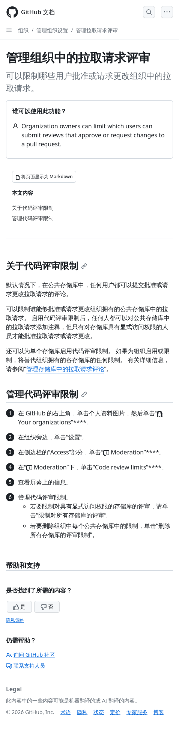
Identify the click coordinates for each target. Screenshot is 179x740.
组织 (23, 30)
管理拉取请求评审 (97, 30)
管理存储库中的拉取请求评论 (65, 369)
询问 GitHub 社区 (30, 654)
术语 (65, 712)
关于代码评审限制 (46, 265)
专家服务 (136, 712)
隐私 (82, 712)
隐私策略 (15, 620)
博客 (158, 712)
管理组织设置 (52, 30)
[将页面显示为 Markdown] (44, 177)
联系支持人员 (25, 665)
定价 (115, 712)
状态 (98, 712)
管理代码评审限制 (46, 394)
